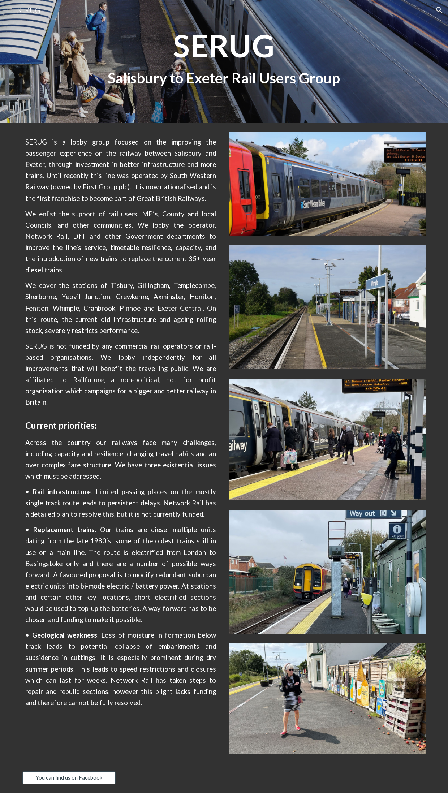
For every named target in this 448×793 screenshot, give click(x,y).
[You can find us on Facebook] (69, 778)
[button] (8, 10)
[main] (224, 61)
